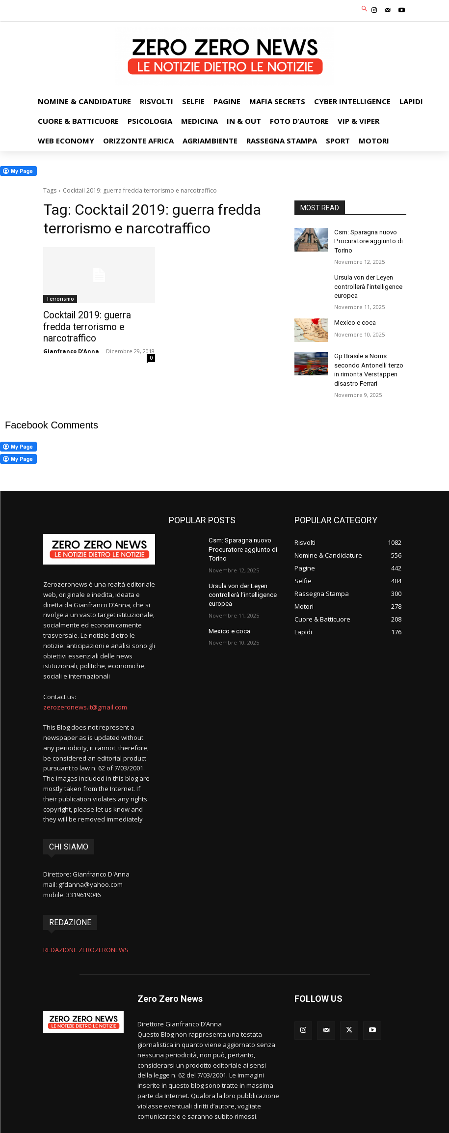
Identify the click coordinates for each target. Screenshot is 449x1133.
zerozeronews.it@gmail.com (85, 698)
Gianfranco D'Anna (71, 337)
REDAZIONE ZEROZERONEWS (86, 941)
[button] (364, 9)
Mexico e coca (354, 317)
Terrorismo (60, 298)
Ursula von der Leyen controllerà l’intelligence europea (366, 283)
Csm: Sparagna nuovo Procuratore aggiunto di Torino (366, 240)
